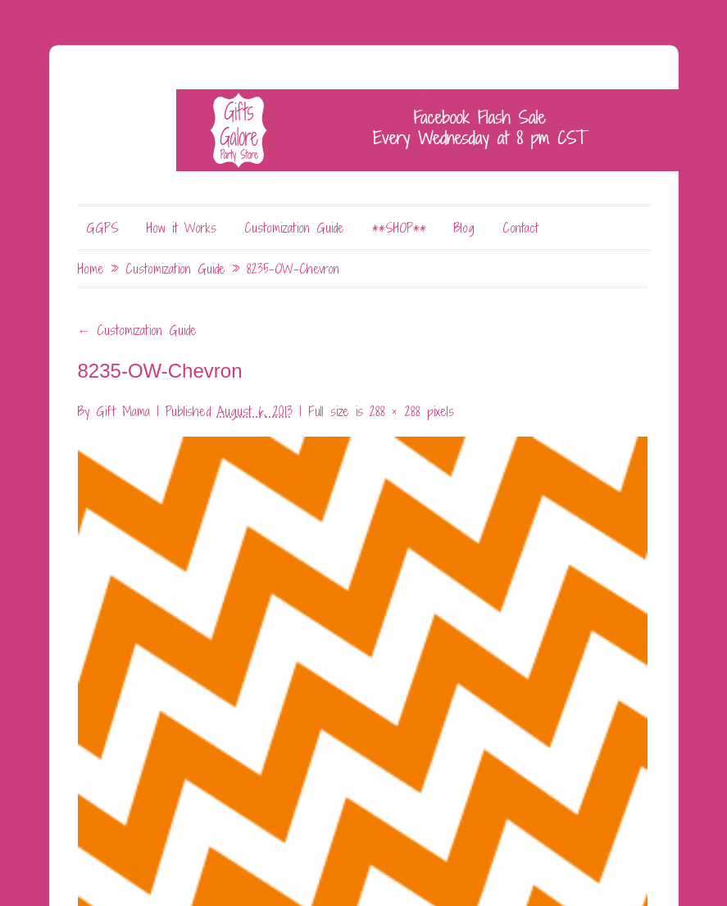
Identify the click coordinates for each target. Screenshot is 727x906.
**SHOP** (399, 228)
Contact (520, 228)
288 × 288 (395, 411)
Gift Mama (123, 411)
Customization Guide (294, 228)
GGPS (102, 228)
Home (91, 269)
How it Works (181, 228)
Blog (464, 228)
